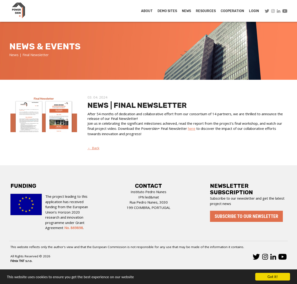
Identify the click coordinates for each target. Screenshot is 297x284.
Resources (206, 11)
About (147, 11)
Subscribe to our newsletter (246, 216)
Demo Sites (167, 11)
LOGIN (254, 11)
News (186, 11)
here (191, 128)
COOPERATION (232, 11)
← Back (93, 148)
